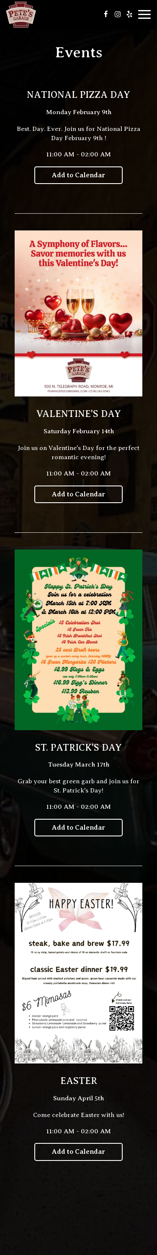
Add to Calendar (78, 175)
